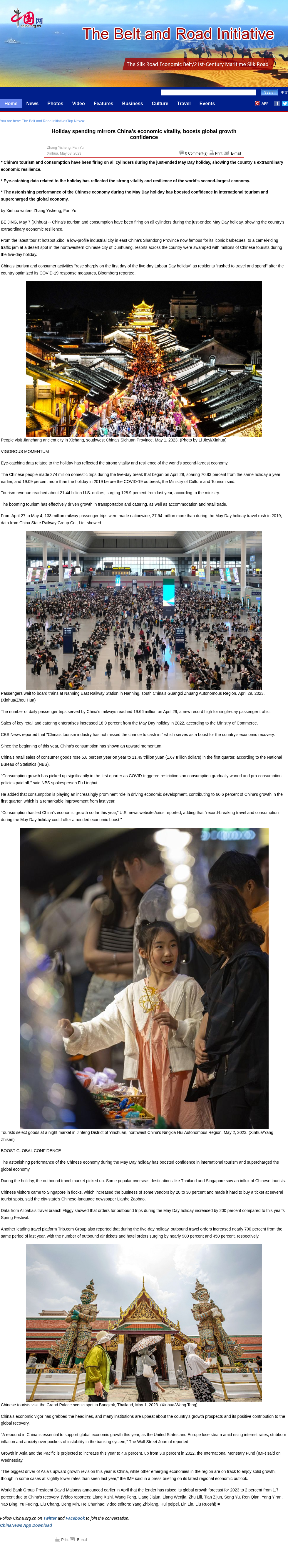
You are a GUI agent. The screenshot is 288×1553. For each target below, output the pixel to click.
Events (207, 103)
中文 (284, 92)
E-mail (236, 153)
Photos (55, 103)
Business (132, 103)
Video (78, 103)
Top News (75, 121)
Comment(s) (197, 153)
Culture (160, 103)
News (32, 103)
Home (10, 103)
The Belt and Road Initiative (43, 121)
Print (218, 153)
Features (103, 103)
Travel (184, 103)
